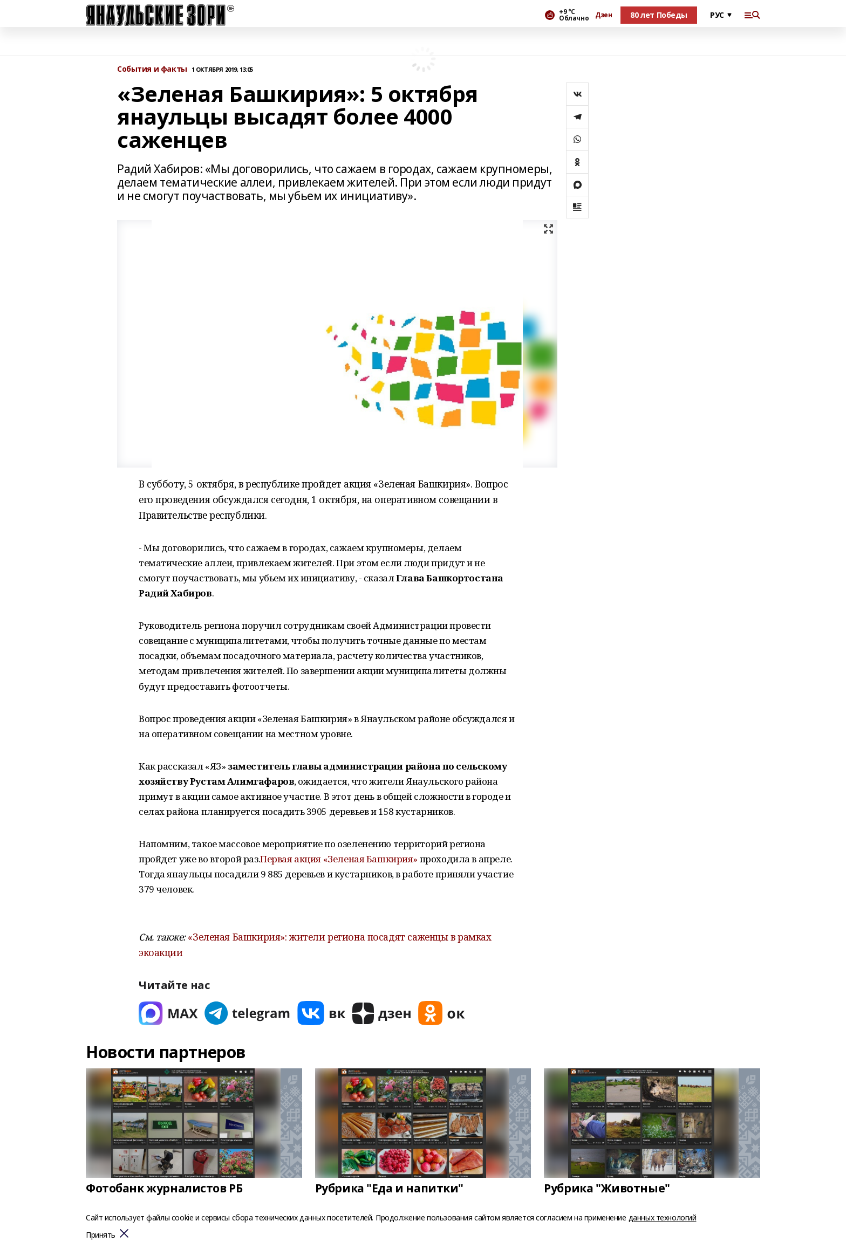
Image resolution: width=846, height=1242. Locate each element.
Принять (100, 1235)
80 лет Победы (658, 15)
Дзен (603, 15)
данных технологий (663, 1217)
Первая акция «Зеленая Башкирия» (339, 859)
